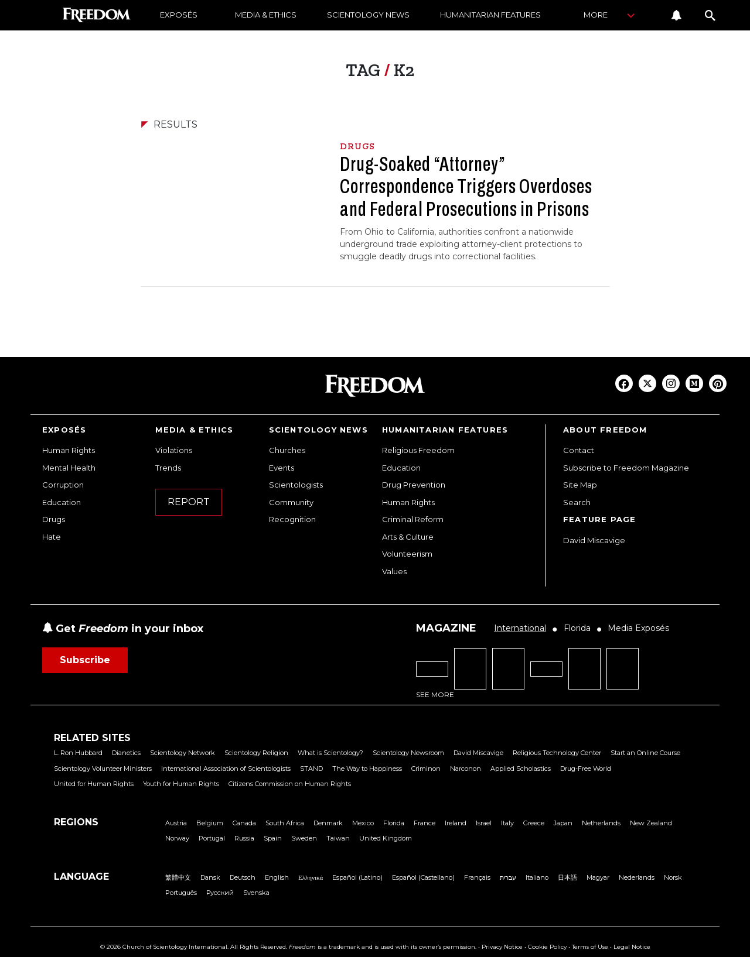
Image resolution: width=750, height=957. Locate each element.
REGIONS (76, 822)
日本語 (567, 877)
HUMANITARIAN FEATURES (490, 14)
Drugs (53, 519)
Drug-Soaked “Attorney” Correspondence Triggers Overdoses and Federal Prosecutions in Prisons (466, 186)
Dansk (210, 877)
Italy (507, 823)
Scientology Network (182, 753)
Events (281, 467)
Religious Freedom (418, 450)
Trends (168, 467)
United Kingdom (385, 838)
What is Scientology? (330, 753)
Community (291, 502)
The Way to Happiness (367, 768)
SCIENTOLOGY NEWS (368, 14)
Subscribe (85, 660)
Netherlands (601, 823)
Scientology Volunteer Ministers (103, 768)
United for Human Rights (94, 784)
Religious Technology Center (557, 753)
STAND (311, 768)
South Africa (284, 823)
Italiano (537, 877)
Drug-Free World (585, 768)
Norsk (673, 877)
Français (477, 877)
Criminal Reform (413, 519)
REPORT (189, 501)
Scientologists (296, 484)
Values (394, 571)
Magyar (598, 877)
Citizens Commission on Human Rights (290, 784)
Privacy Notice (502, 947)
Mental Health (69, 467)
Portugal (212, 838)
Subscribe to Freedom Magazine (626, 467)
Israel (484, 823)
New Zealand (651, 823)
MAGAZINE (446, 628)
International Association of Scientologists (226, 768)
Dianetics (126, 753)
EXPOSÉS (178, 14)
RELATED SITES (92, 737)
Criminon (426, 768)
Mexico (363, 823)
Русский (220, 893)
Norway (177, 838)
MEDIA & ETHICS (265, 14)
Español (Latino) (357, 877)
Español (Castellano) (423, 877)
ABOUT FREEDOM (605, 429)
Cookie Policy (547, 947)
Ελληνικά (310, 877)
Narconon (465, 768)
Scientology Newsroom (408, 753)
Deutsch (242, 877)
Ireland (455, 823)
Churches (287, 450)
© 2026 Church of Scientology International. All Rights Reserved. (193, 947)
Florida (393, 823)
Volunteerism (407, 553)
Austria (176, 823)
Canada (244, 823)
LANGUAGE (81, 876)
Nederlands (636, 877)
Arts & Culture (408, 536)
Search (577, 502)
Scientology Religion (256, 753)
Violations (173, 450)
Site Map (580, 484)
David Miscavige (594, 540)
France (424, 823)
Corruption (63, 484)
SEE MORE (435, 694)
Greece (533, 823)
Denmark (328, 823)
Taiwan (338, 838)
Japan (563, 823)
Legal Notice (631, 947)
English (277, 877)
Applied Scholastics (520, 768)
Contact (578, 450)
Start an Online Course (645, 753)
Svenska (256, 893)
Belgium (209, 823)
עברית (508, 877)
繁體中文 (178, 877)
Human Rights (68, 450)
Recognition (292, 519)
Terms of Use (590, 947)
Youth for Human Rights (181, 784)
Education (61, 502)
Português (181, 893)
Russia (244, 838)
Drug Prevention (413, 484)
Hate (51, 536)
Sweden (304, 838)
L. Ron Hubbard (78, 753)
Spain (273, 838)
